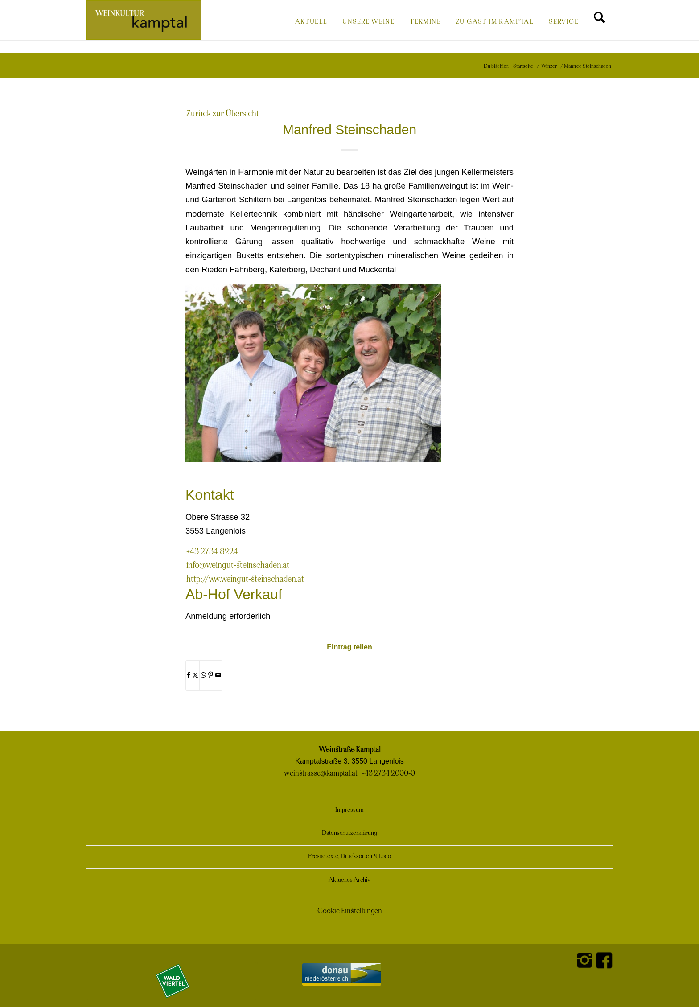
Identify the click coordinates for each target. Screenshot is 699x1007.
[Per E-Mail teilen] (218, 675)
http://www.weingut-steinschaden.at (245, 579)
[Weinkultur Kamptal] (143, 20)
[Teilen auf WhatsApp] (203, 675)
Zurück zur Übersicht (222, 114)
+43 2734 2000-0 (388, 773)
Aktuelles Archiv (349, 880)
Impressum (349, 810)
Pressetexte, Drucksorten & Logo (349, 856)
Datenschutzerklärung (349, 833)
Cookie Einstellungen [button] (349, 911)
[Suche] (599, 21)
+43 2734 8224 (212, 551)
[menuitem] (311, 21)
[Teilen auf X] (195, 675)
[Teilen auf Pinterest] (210, 675)
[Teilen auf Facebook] (188, 675)
